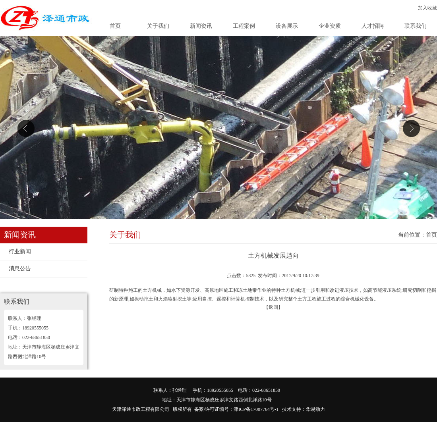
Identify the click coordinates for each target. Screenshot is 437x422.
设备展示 (287, 26)
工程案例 (244, 26)
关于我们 (158, 26)
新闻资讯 (201, 26)
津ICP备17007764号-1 (256, 409)
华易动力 (315, 409)
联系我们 (415, 26)
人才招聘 (373, 26)
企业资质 (330, 26)
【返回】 (273, 307)
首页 (115, 26)
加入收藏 (427, 8)
